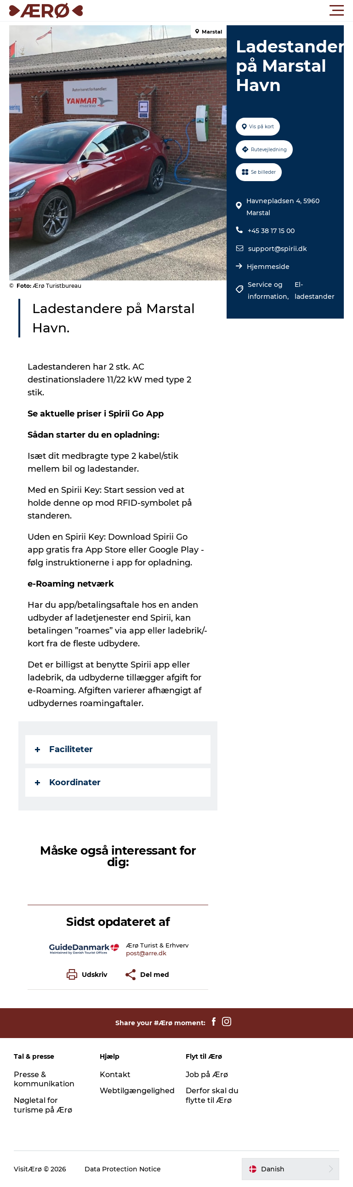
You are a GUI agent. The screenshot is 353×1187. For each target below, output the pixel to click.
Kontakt (115, 1074)
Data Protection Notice (123, 1169)
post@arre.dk (146, 953)
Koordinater (68, 782)
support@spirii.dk (277, 249)
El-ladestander (315, 290)
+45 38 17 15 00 (271, 231)
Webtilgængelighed (137, 1090)
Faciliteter (64, 749)
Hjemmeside (268, 267)
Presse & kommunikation (44, 1079)
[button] (218, 10)
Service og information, (269, 290)
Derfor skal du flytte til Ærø (212, 1095)
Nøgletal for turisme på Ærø (43, 1105)
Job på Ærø (207, 1074)
